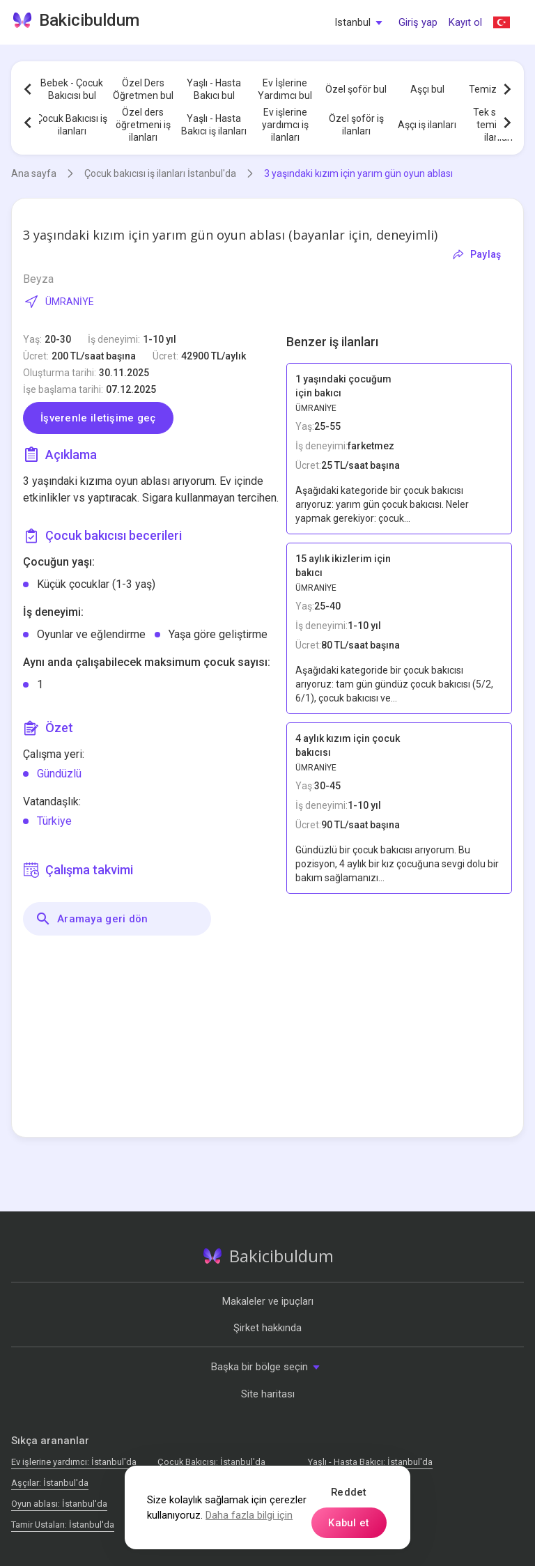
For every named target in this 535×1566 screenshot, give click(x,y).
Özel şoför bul (356, 89)
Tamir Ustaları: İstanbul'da (62, 1524)
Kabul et (348, 1523)
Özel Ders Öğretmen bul (143, 89)
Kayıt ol (465, 22)
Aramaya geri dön (91, 918)
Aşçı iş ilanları (427, 124)
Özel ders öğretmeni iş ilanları (143, 125)
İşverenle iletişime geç (98, 418)
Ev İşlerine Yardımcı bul (285, 89)
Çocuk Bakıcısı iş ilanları (71, 125)
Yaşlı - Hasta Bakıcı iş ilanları (214, 125)
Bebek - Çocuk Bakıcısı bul (71, 89)
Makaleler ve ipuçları (267, 1301)
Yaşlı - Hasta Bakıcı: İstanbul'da (370, 1462)
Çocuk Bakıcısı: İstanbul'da (211, 1462)
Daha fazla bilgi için (249, 1515)
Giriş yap (417, 22)
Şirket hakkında (267, 1327)
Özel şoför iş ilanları (356, 125)
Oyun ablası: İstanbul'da (59, 1503)
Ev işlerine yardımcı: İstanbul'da (74, 1462)
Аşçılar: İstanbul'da (49, 1483)
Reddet (349, 1492)
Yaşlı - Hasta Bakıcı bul (214, 89)
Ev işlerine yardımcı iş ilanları (285, 125)
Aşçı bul (427, 89)
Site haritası (268, 1394)
